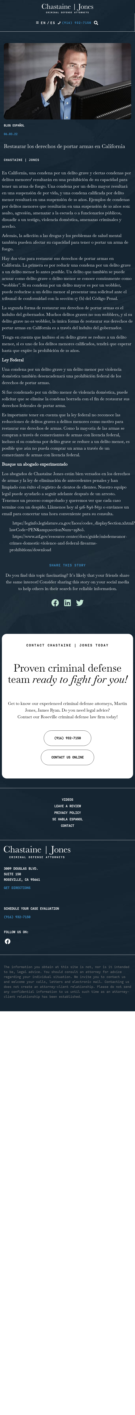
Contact (67, 826)
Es (53, 23)
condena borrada (65, 398)
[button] (96, 23)
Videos (67, 800)
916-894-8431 (90, 507)
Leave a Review (67, 806)
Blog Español (14, 125)
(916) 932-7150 (17, 917)
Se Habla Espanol (67, 819)
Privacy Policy (67, 813)
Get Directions (17, 888)
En (43, 23)
